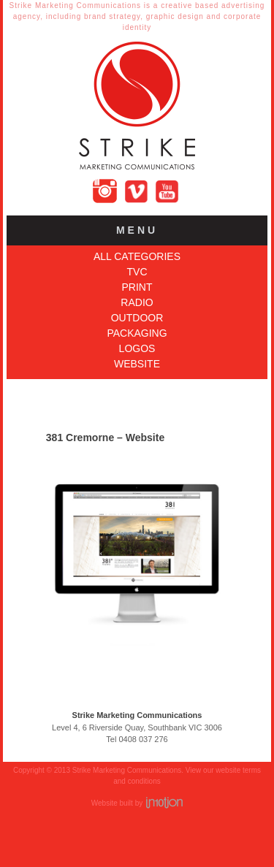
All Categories (137, 256)
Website (137, 364)
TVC (137, 272)
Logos (137, 348)
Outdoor (137, 318)
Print (137, 287)
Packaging (137, 333)
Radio (137, 302)
